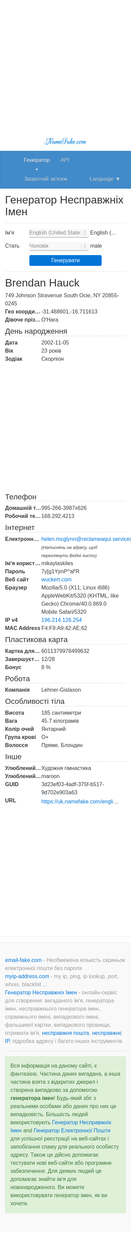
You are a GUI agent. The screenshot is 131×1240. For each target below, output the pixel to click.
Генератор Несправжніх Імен (41, 992)
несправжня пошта (65, 1033)
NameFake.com (65, 141)
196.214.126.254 (61, 620)
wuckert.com (56, 579)
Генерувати (65, 260)
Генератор (37, 160)
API (65, 160)
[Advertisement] (63, 63)
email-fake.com (24, 960)
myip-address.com (27, 976)
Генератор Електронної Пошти (72, 1130)
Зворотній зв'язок (45, 179)
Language (105, 179)
